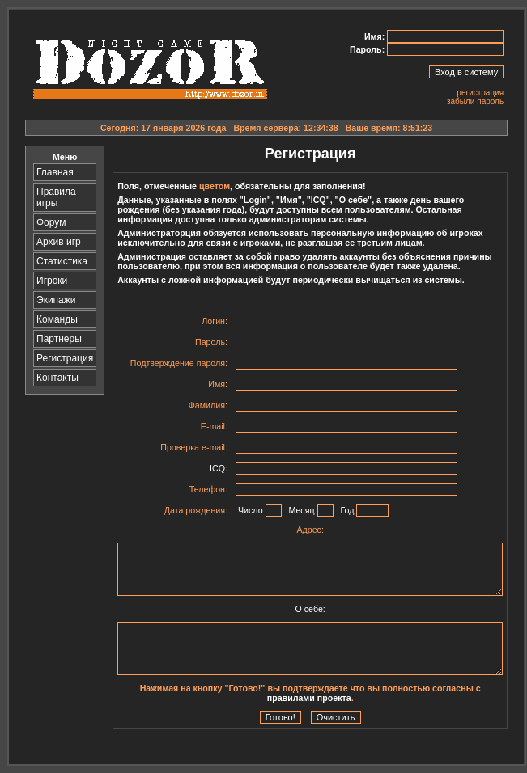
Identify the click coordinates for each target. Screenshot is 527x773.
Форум (51, 222)
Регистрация (64, 358)
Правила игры (56, 197)
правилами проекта (309, 698)
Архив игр (58, 241)
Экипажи (55, 300)
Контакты (57, 377)
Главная (55, 172)
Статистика (61, 261)
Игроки (51, 280)
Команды (57, 319)
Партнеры (59, 338)
